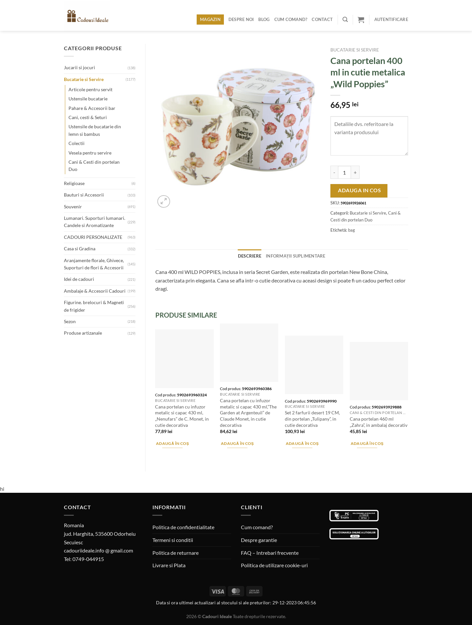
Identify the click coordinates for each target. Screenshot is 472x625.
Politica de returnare (175, 553)
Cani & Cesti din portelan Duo (94, 165)
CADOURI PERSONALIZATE (93, 237)
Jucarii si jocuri (79, 67)
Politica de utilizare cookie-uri (274, 565)
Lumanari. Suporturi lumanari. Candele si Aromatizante (94, 221)
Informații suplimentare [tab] (295, 256)
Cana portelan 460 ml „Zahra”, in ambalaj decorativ (378, 422)
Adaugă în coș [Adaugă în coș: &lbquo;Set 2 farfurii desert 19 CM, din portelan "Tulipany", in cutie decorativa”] (302, 443)
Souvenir (73, 206)
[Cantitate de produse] (344, 172)
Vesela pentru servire (90, 153)
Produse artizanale (83, 333)
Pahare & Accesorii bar (92, 108)
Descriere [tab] (249, 256)
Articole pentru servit (90, 89)
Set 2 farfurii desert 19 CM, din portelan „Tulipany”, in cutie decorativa (312, 418)
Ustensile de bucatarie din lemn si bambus (95, 130)
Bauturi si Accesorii (84, 195)
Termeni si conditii (172, 540)
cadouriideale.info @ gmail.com (98, 550)
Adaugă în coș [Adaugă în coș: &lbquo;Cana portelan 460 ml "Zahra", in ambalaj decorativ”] (367, 443)
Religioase (74, 183)
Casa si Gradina (79, 248)
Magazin (210, 19)
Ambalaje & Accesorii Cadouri (95, 291)
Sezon (70, 321)
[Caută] (345, 19)
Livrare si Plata (169, 565)
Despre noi (241, 19)
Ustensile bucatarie (88, 98)
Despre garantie (259, 540)
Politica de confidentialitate (183, 527)
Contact (322, 19)
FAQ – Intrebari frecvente (270, 553)
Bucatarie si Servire (84, 79)
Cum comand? (290, 19)
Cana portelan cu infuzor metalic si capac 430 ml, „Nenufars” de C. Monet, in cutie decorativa (182, 416)
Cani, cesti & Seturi (88, 117)
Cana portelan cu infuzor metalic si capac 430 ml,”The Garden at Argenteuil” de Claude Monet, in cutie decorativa (248, 413)
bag (351, 230)
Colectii (77, 143)
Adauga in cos (359, 190)
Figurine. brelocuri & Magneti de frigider (94, 306)
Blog (263, 19)
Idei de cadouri (79, 279)
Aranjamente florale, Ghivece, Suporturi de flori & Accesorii (94, 264)
